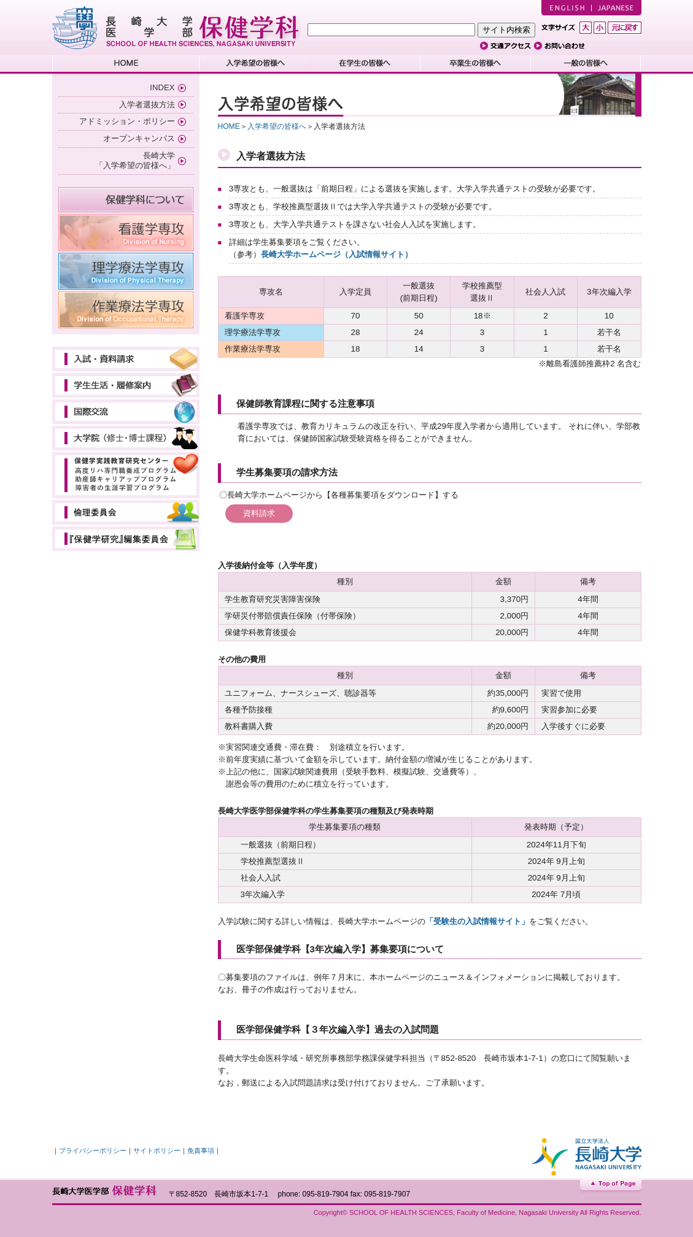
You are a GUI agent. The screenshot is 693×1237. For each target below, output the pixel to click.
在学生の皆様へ (365, 64)
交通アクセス (507, 46)
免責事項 (200, 1150)
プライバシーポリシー (92, 1150)
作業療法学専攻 (125, 309)
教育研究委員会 (125, 538)
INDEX (162, 87)
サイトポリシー (156, 1150)
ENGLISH (566, 7)
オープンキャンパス (139, 138)
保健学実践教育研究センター (125, 475)
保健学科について (125, 199)
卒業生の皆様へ (475, 64)
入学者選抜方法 (147, 104)
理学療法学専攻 (125, 271)
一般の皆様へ (586, 64)
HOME (125, 64)
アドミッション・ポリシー (127, 121)
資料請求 (259, 513)
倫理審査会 (125, 512)
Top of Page (610, 1184)
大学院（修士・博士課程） (125, 438)
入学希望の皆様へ (254, 64)
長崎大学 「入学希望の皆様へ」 (135, 161)
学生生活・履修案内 (125, 385)
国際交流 (125, 411)
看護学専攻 (125, 232)
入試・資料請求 (125, 359)
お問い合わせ (562, 46)
